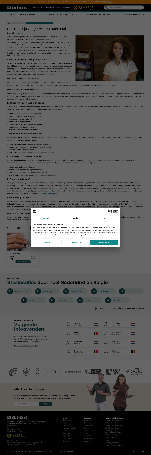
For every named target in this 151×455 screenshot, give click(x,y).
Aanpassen (75, 242)
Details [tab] (75, 218)
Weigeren (46, 242)
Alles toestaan (104, 242)
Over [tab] (105, 218)
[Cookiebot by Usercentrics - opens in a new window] (109, 211)
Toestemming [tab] (45, 218)
